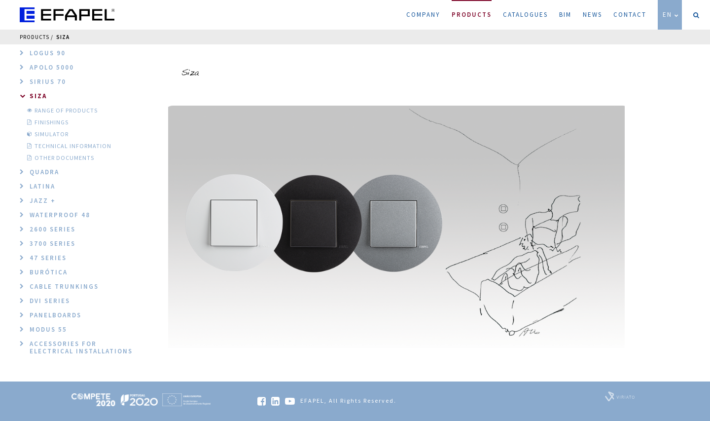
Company (423, 14)
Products (472, 9)
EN (671, 14)
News (592, 14)
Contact (629, 14)
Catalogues (525, 14)
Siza (63, 37)
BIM (565, 14)
